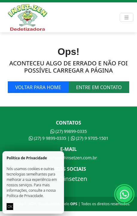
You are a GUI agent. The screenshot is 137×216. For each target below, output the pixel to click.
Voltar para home (38, 87)
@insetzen (68, 178)
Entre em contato (99, 87)
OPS (73, 203)
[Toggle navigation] (126, 17)
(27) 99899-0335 (68, 131)
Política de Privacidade (25, 195)
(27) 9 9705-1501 (90, 138)
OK (9, 206)
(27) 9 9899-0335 (47, 138)
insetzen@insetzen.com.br (68, 157)
